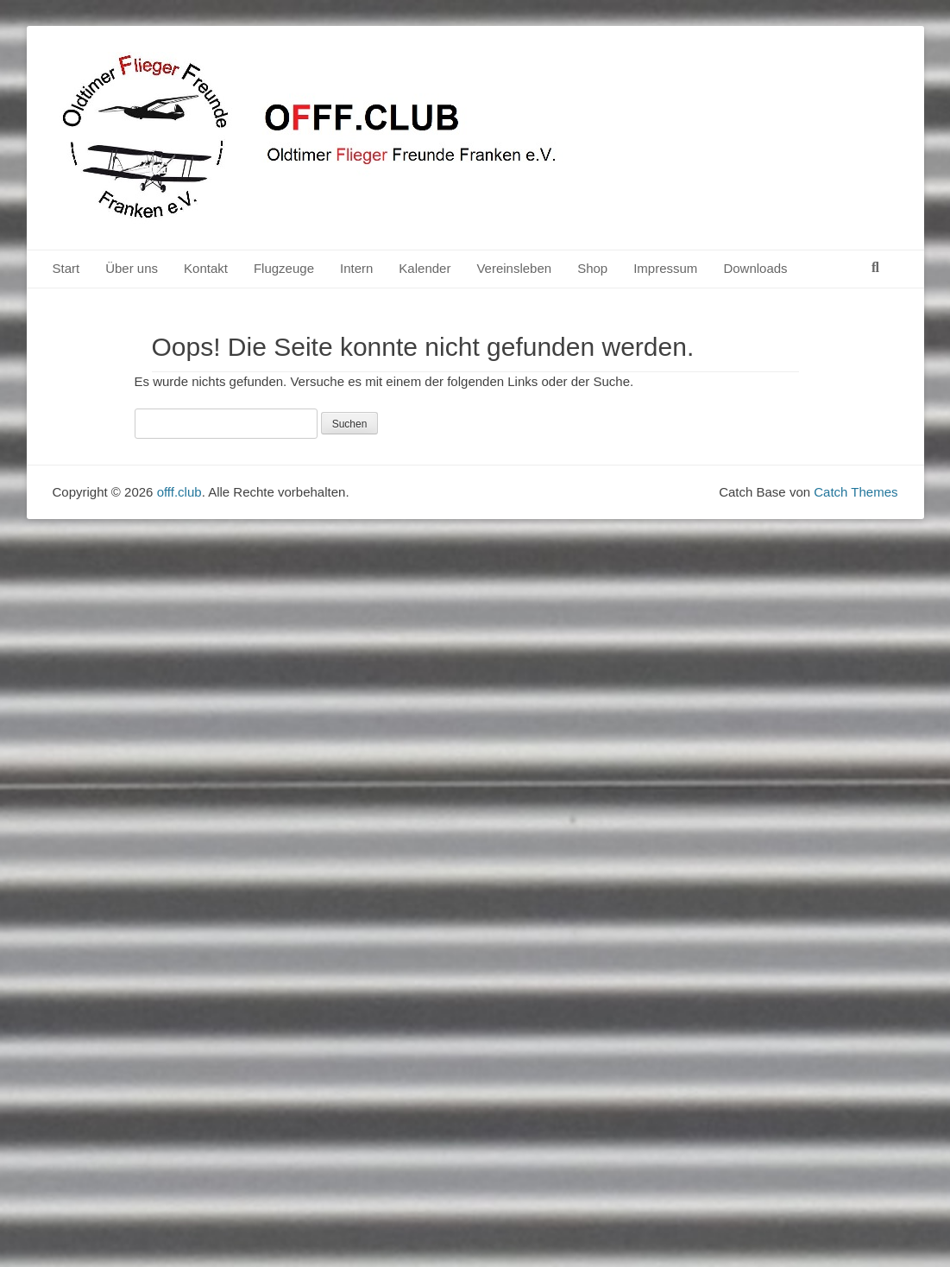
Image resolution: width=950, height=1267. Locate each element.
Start (66, 268)
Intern (356, 268)
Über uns (131, 268)
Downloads (755, 268)
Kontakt (206, 268)
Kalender (424, 268)
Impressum (665, 268)
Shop (592, 268)
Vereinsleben (513, 268)
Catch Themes (855, 492)
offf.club (179, 492)
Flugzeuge (284, 268)
